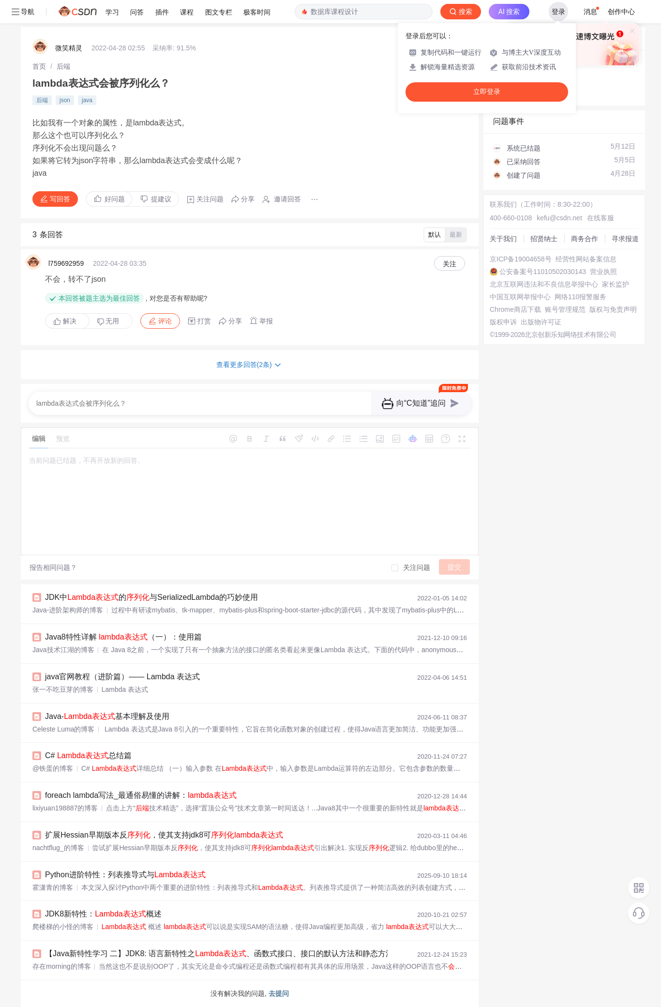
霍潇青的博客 (52, 887)
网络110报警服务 (580, 297)
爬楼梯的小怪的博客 (62, 927)
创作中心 (621, 11)
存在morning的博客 (61, 966)
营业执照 (603, 271)
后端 (63, 66)
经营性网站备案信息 (586, 259)
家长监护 (615, 284)
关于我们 (503, 239)
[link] (39, 66)
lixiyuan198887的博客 (65, 808)
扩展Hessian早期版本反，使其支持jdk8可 (164, 835)
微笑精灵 (68, 48)
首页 (39, 66)
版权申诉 (503, 322)
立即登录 (486, 91)
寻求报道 (625, 239)
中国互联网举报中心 (520, 297)
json (65, 100)
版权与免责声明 (613, 309)
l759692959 (66, 263)
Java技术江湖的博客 (63, 650)
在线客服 (600, 218)
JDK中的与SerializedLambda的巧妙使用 (151, 597)
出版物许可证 (541, 322)
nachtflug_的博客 (58, 848)
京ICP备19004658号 (521, 259)
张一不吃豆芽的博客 (62, 689)
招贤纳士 (543, 239)
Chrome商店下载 (515, 309)
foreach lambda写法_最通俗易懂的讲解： (141, 795)
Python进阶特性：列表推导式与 (125, 874)
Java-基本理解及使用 (107, 716)
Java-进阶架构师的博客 (67, 610)
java (87, 100)
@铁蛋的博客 (52, 768)
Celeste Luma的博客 (63, 729)
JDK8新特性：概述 (103, 914)
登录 (558, 11)
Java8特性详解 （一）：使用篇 (123, 637)
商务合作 (584, 239)
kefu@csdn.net (559, 218)
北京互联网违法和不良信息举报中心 (544, 284)
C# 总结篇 (88, 755)
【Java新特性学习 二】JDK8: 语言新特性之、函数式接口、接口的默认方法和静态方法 (219, 953)
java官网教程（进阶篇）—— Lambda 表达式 (122, 676)
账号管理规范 (565, 309)
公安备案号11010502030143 (542, 271)
